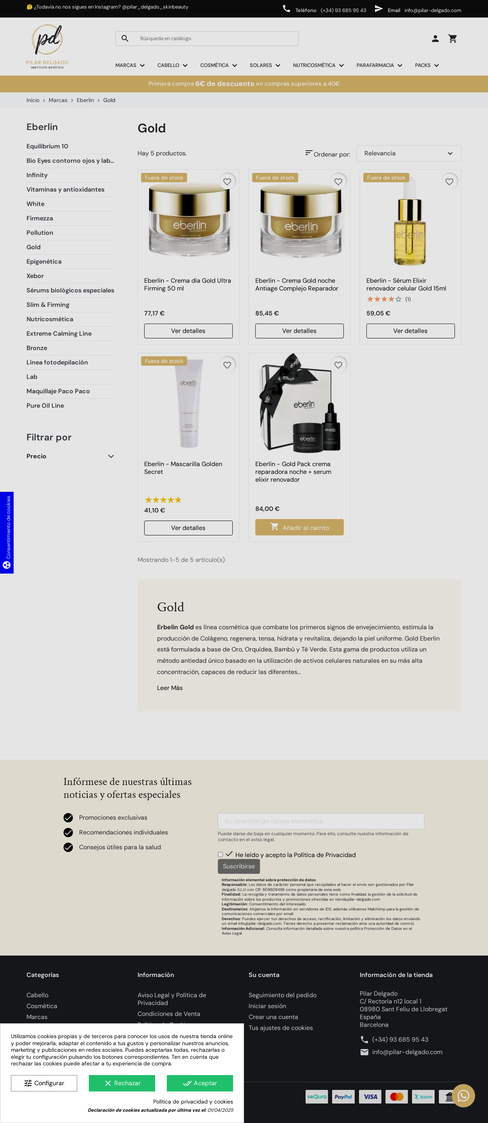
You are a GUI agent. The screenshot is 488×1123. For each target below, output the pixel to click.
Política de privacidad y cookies (193, 1101)
